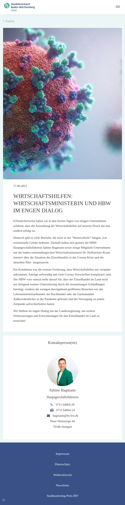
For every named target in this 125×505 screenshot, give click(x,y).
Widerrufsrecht (62, 475)
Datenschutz (62, 464)
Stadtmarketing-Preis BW (62, 495)
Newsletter (62, 485)
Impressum (62, 453)
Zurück (10, 21)
